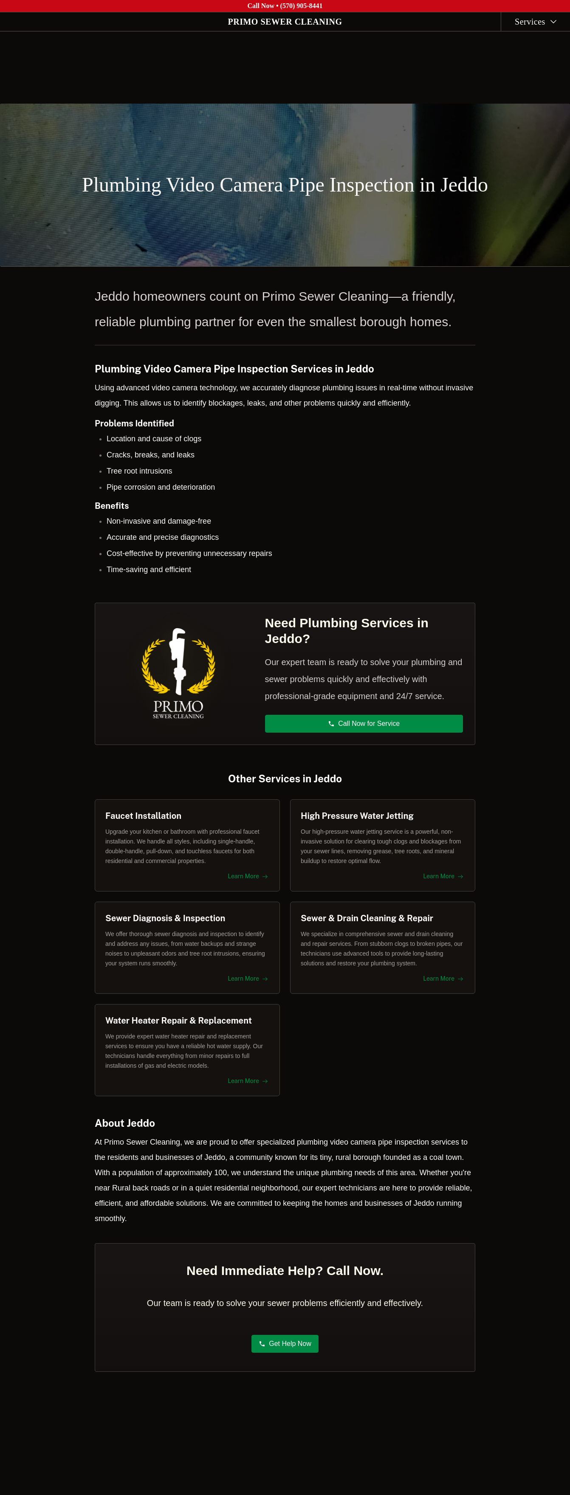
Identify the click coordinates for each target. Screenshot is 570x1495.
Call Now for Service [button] (364, 719)
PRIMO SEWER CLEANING (285, 21)
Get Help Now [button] (285, 1347)
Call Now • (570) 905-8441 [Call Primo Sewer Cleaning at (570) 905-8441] (284, 5)
